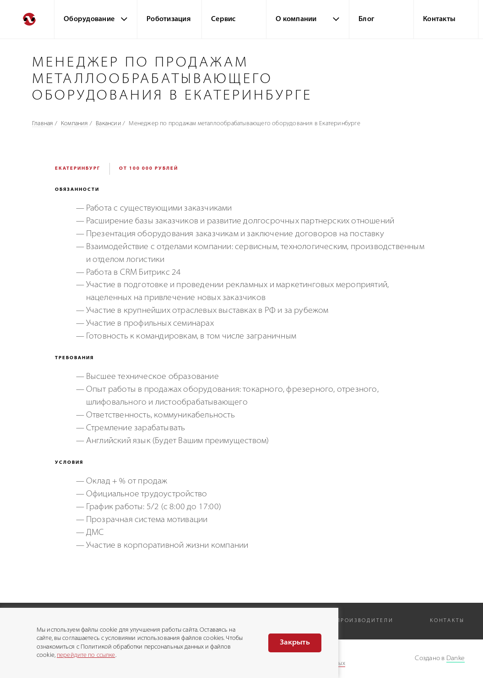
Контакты (439, 19)
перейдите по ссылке (86, 655)
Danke (455, 658)
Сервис (223, 19)
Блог (366, 19)
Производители (364, 620)
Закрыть (295, 642)
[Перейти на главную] (27, 19)
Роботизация (169, 19)
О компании (296, 19)
